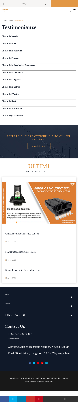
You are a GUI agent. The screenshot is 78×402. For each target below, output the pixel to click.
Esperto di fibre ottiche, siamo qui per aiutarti (39, 141)
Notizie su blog (39, 173)
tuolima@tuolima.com (21, 348)
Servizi (11, 24)
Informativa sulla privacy (45, 392)
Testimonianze (19, 24)
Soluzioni (11, 313)
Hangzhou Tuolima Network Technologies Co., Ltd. (36, 389)
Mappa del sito (30, 392)
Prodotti (10, 305)
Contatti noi (39, 157)
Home (5, 24)
